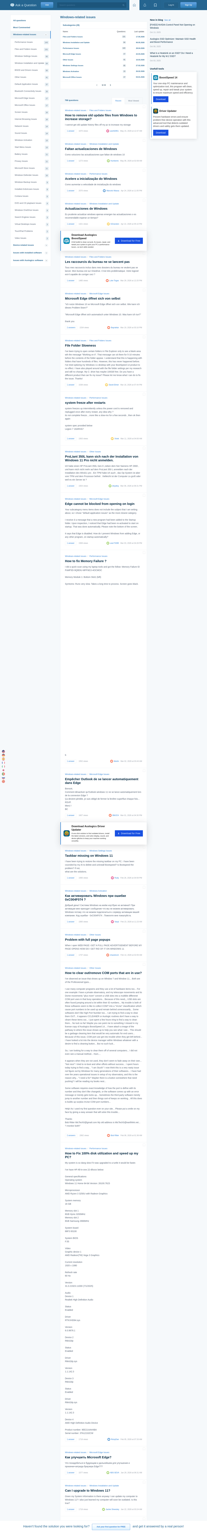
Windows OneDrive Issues (32, 210)
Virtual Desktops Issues (32, 224)
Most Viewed (133, 101)
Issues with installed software (27, 253)
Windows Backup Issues (32, 182)
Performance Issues (32, 42)
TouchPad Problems (32, 231)
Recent (118, 101)
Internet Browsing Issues (32, 119)
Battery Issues (32, 154)
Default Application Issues (32, 84)
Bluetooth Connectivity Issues (32, 91)
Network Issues (32, 126)
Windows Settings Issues (32, 56)
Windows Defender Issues (32, 175)
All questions (19, 20)
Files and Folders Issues (32, 49)
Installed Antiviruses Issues (32, 189)
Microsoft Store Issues (32, 168)
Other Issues (32, 77)
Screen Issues (32, 112)
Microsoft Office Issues (32, 105)
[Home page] (134, 5)
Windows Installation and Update (32, 63)
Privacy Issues (32, 161)
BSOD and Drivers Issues (32, 70)
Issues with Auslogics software (28, 260)
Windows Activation (32, 140)
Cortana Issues (32, 196)
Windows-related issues (24, 34)
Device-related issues (23, 245)
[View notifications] (144, 5)
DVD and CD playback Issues (32, 203)
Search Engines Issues (32, 217)
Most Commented (21, 27)
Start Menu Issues (32, 147)
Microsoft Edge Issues (32, 98)
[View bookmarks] (155, 5)
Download (161, 99)
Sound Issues (32, 133)
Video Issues (32, 238)
